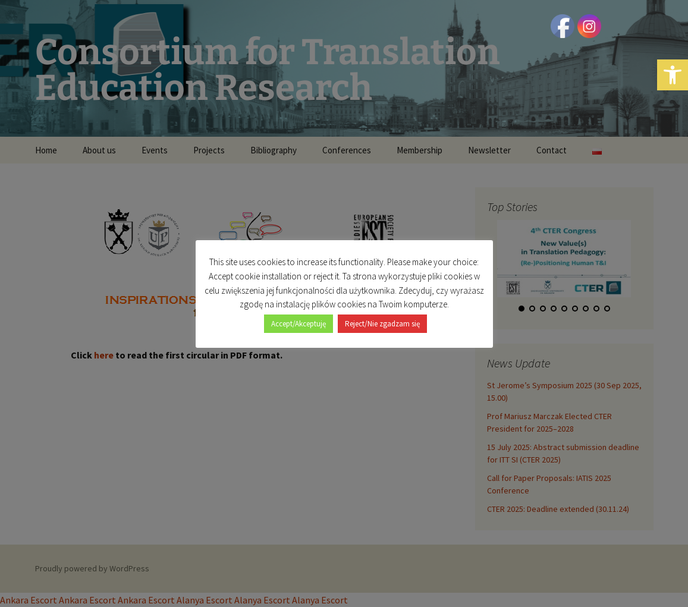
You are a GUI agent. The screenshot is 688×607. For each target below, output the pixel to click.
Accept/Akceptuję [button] (298, 324)
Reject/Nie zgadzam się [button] (382, 324)
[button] (672, 74)
